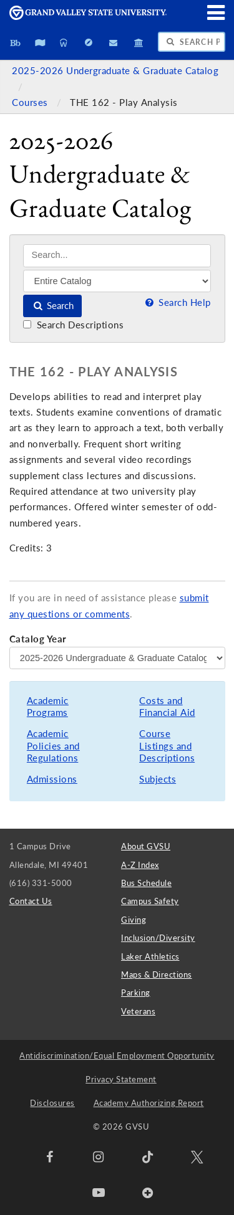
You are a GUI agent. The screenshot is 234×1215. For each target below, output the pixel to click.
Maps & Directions (156, 974)
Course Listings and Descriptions (167, 745)
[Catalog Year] (117, 658)
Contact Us (30, 901)
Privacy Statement (121, 1079)
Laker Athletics (150, 956)
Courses (31, 102)
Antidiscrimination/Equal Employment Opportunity (117, 1055)
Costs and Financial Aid (167, 706)
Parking (135, 993)
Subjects (157, 779)
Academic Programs (48, 706)
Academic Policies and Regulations (53, 745)
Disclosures (52, 1103)
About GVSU (145, 846)
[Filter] (117, 281)
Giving (133, 920)
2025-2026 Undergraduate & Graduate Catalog (115, 70)
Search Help (176, 302)
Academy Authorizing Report (149, 1103)
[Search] (117, 255)
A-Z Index (140, 865)
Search (53, 305)
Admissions (52, 779)
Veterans (138, 1011)
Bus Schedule (146, 883)
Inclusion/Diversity (158, 938)
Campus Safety (150, 901)
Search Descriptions (73, 325)
